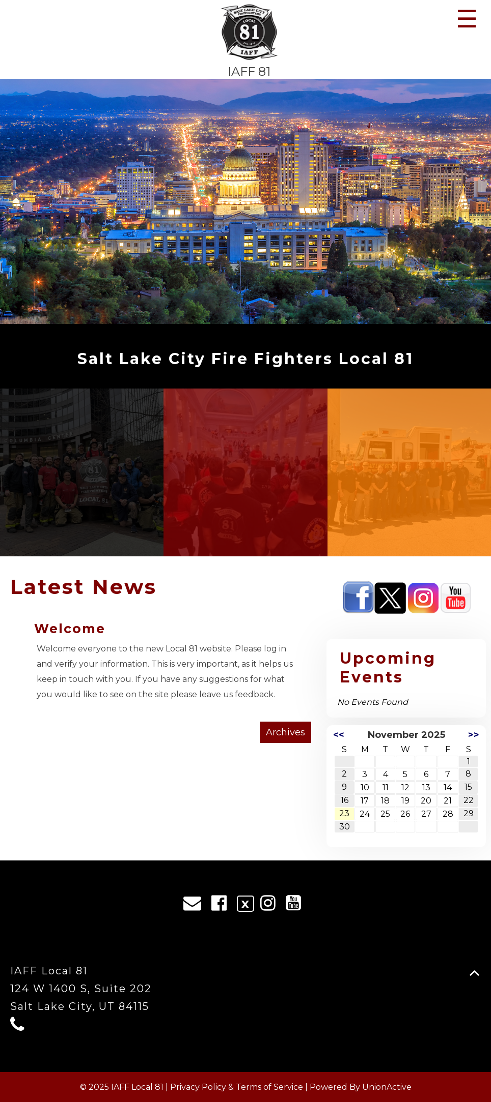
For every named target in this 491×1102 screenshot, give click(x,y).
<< (338, 734)
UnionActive (387, 1087)
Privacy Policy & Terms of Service (236, 1087)
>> (473, 734)
